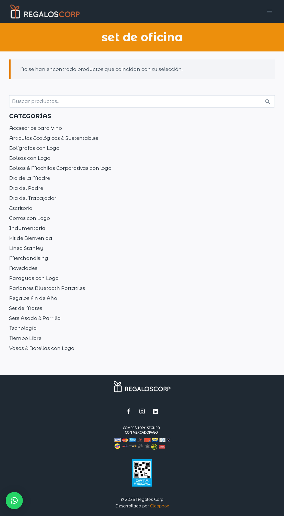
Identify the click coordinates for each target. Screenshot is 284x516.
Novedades (23, 268)
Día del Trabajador (32, 198)
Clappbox (159, 506)
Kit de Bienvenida (30, 238)
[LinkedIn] (155, 411)
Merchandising (28, 258)
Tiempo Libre (25, 338)
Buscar (269, 101)
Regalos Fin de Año (33, 298)
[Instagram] (142, 411)
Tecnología (23, 328)
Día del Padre (26, 188)
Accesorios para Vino (35, 128)
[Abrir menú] (269, 11)
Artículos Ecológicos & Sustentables (53, 138)
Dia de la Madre (29, 178)
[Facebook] (129, 411)
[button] (14, 500)
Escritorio (20, 208)
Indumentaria (27, 228)
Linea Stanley (26, 248)
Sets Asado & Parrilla (35, 318)
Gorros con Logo (29, 218)
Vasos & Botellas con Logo (41, 348)
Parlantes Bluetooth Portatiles (47, 288)
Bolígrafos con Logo (34, 148)
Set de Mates (25, 308)
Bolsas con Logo (29, 158)
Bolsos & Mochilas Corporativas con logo (60, 168)
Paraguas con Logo (34, 278)
